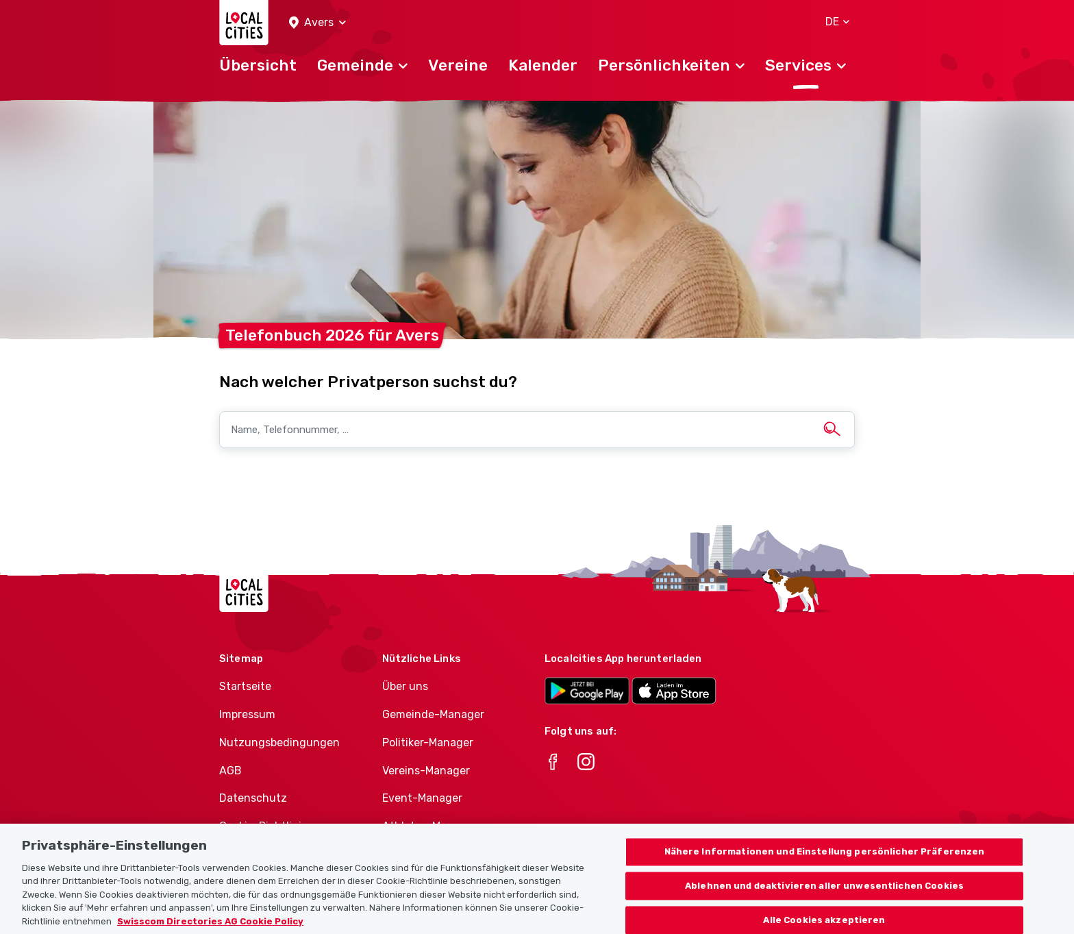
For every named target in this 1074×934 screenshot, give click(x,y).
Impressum (247, 714)
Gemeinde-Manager (433, 714)
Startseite (245, 686)
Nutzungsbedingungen (279, 742)
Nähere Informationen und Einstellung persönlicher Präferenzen (824, 865)
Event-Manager (422, 797)
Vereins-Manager (426, 770)
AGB (230, 770)
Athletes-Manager (429, 826)
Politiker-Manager (427, 742)
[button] (317, 23)
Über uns (405, 686)
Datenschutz (253, 797)
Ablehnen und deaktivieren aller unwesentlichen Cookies (824, 899)
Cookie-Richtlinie (263, 826)
